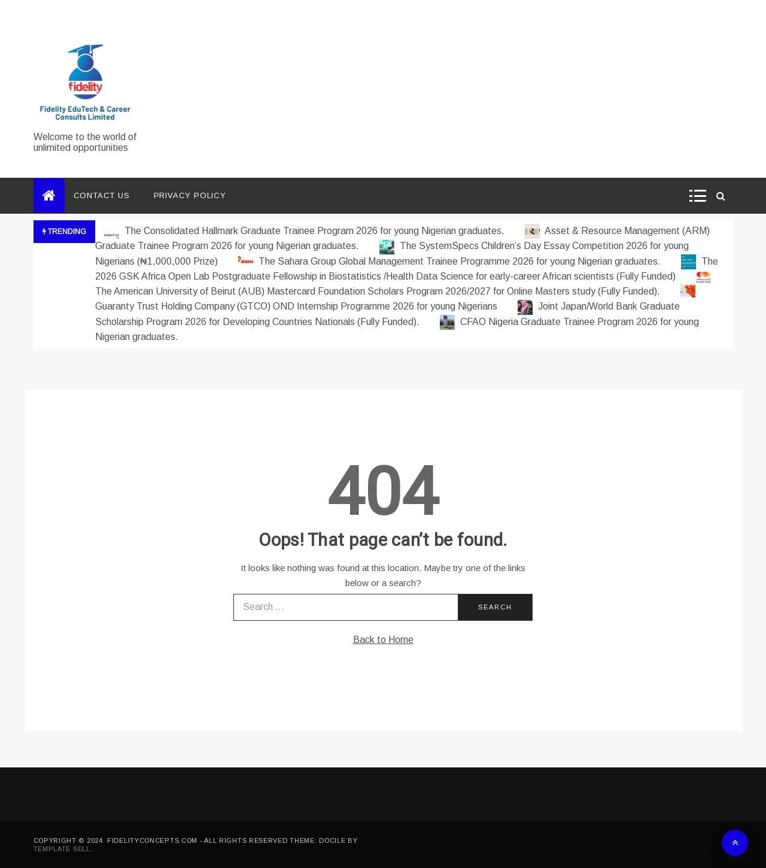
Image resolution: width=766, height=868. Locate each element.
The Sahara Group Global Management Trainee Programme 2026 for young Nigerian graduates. (450, 261)
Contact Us (102, 195)
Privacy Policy (190, 195)
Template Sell (62, 848)
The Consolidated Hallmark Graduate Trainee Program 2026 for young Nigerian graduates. (305, 231)
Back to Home (383, 640)
